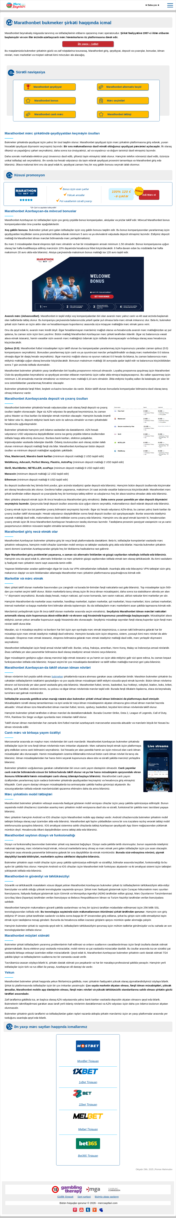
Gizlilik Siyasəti (65, 1196)
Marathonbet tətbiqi (119, 114)
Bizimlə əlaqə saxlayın (107, 1196)
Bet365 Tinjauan (88, 1155)
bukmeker (57, 676)
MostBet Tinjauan (88, 1061)
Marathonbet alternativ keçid (123, 86)
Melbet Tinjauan (88, 1129)
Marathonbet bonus (46, 100)
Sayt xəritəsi (84, 1196)
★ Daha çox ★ (152, 5)
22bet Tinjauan (88, 1104)
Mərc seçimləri (116, 100)
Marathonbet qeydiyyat (48, 86)
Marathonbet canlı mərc (48, 114)
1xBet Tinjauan (88, 1082)
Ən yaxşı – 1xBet (88, 43)
